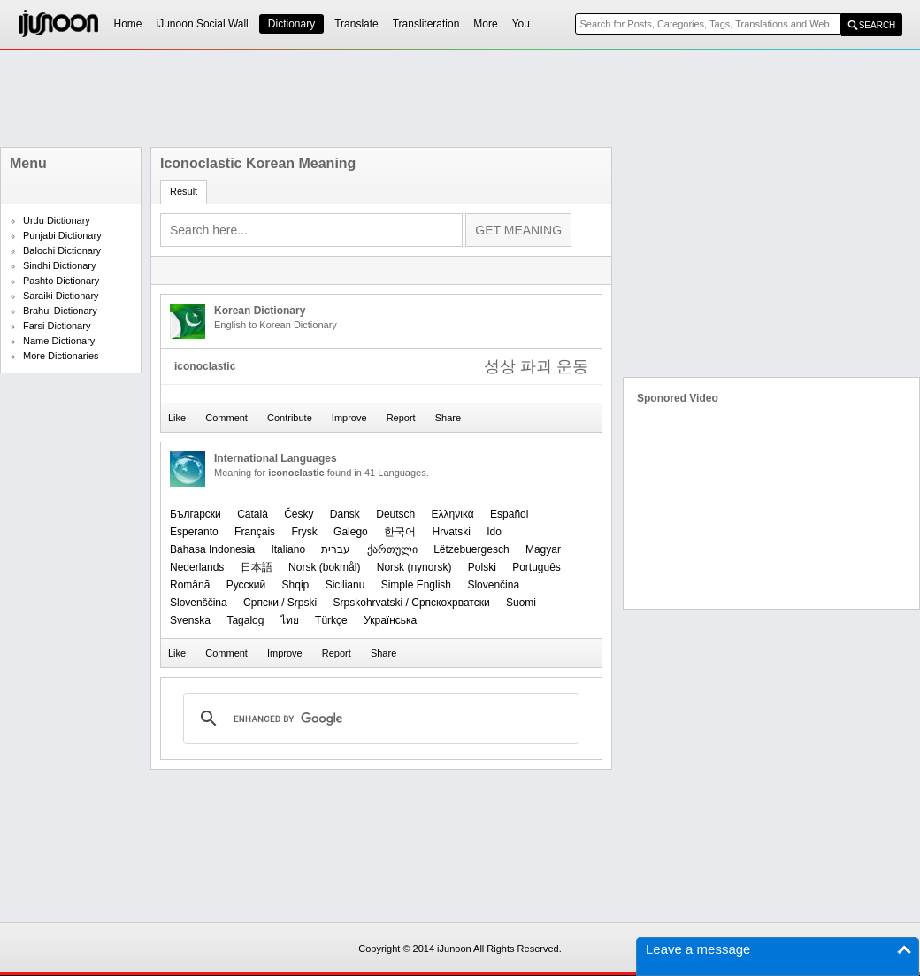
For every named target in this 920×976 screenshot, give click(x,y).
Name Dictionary (59, 340)
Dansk (345, 514)
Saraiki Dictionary (61, 295)
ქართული (392, 549)
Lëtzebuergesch (471, 549)
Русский (246, 585)
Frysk (304, 532)
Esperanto (194, 532)
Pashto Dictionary (61, 280)
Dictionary (291, 24)
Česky (298, 514)
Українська (390, 620)
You (521, 24)
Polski (482, 567)
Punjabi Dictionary (62, 235)
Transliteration (426, 24)
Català (252, 514)
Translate (356, 24)
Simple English (416, 585)
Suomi (521, 602)
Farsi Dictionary (56, 325)
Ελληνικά (453, 514)
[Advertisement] (460, 98)
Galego (351, 532)
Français (254, 532)
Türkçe (331, 620)
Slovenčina (493, 585)
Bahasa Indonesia (212, 549)
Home (128, 24)
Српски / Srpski (280, 602)
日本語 (256, 567)
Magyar (543, 549)
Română (190, 585)
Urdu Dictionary (56, 220)
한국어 (400, 532)
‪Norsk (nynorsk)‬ (414, 567)
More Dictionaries (61, 355)
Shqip (296, 585)
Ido (494, 532)
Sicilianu (345, 585)
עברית (335, 549)
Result (183, 191)
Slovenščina (198, 602)
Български (195, 514)
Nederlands (197, 567)
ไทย (289, 620)
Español (509, 514)
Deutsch (395, 514)
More (485, 24)
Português (536, 567)
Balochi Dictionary (62, 250)
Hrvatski (451, 532)
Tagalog (245, 620)
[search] (379, 718)
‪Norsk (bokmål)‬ (324, 567)
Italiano (288, 549)
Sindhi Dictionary (59, 265)
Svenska (190, 620)
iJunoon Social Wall (203, 24)
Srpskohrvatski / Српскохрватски (412, 602)
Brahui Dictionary (60, 310)
